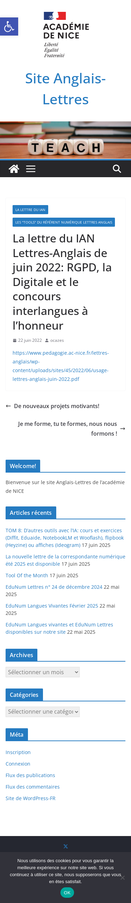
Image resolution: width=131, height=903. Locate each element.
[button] (9, 26)
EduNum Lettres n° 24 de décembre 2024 (54, 587)
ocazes (57, 340)
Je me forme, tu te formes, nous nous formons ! (71, 429)
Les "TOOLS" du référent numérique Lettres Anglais (63, 222)
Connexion (18, 763)
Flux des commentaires (33, 786)
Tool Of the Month (27, 575)
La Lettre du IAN (30, 209)
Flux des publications (30, 775)
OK (67, 892)
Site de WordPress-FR (31, 798)
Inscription (18, 752)
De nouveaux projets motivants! (52, 406)
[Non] (122, 877)
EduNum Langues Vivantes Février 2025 (52, 605)
